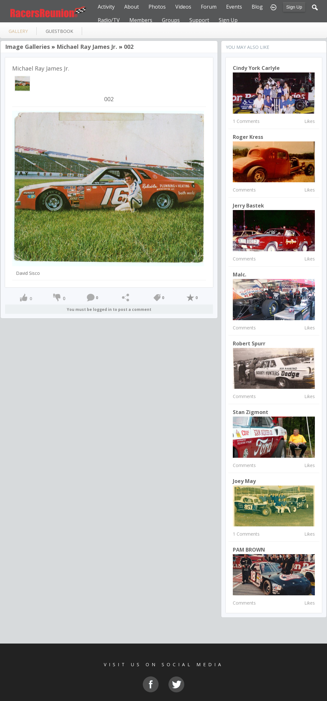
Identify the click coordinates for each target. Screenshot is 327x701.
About (131, 6)
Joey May (244, 481)
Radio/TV (109, 20)
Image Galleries (27, 46)
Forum (209, 6)
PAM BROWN (249, 549)
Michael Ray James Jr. (87, 46)
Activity (106, 6)
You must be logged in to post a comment (109, 309)
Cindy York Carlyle (256, 68)
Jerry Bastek (248, 205)
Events (234, 6)
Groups (171, 20)
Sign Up (294, 7)
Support (199, 20)
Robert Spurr (249, 343)
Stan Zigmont (250, 412)
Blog (257, 6)
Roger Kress (248, 136)
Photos (157, 6)
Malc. (239, 274)
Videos (183, 6)
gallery (18, 31)
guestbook (59, 31)
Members (140, 20)
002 (128, 46)
